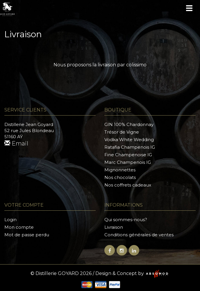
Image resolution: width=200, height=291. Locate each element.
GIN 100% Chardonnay (128, 124)
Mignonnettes (119, 170)
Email (16, 143)
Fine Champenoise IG (128, 154)
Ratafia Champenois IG (129, 147)
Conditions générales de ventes (139, 234)
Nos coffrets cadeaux (127, 185)
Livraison (113, 227)
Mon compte (19, 227)
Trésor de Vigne (121, 132)
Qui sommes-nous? (125, 219)
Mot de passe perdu (26, 234)
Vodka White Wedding (129, 139)
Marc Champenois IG (127, 162)
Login (10, 219)
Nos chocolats (120, 177)
